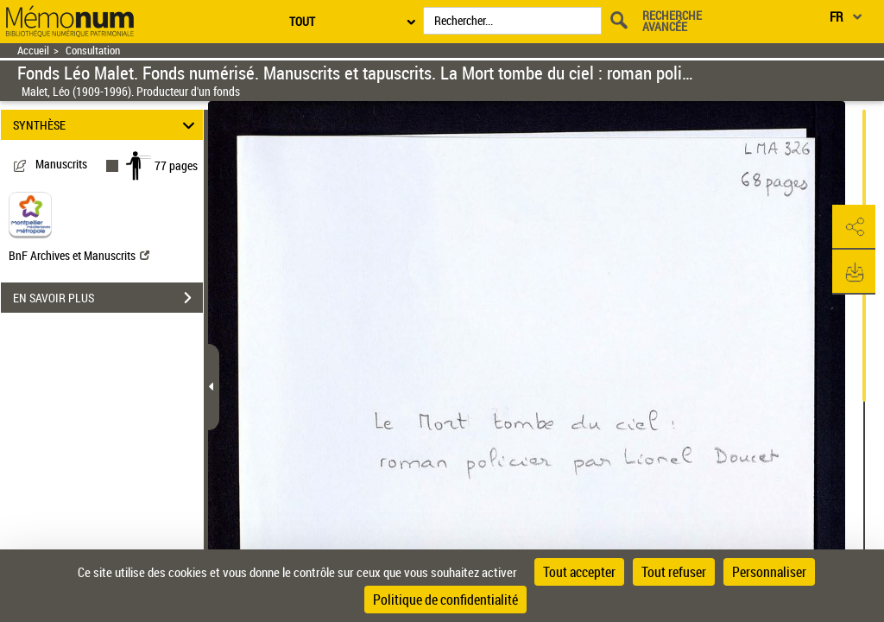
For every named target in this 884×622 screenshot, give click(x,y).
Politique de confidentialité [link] (445, 599)
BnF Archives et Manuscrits (79, 255)
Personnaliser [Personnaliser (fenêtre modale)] (769, 571)
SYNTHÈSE (106, 125)
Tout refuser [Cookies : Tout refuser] (673, 571)
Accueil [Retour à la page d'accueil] (33, 50)
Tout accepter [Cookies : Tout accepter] (579, 571)
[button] (853, 227)
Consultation (93, 50)
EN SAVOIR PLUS (108, 298)
